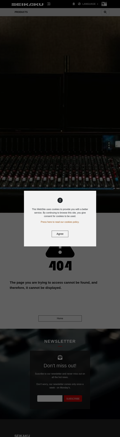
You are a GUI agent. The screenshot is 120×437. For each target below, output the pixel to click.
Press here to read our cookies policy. (60, 222)
